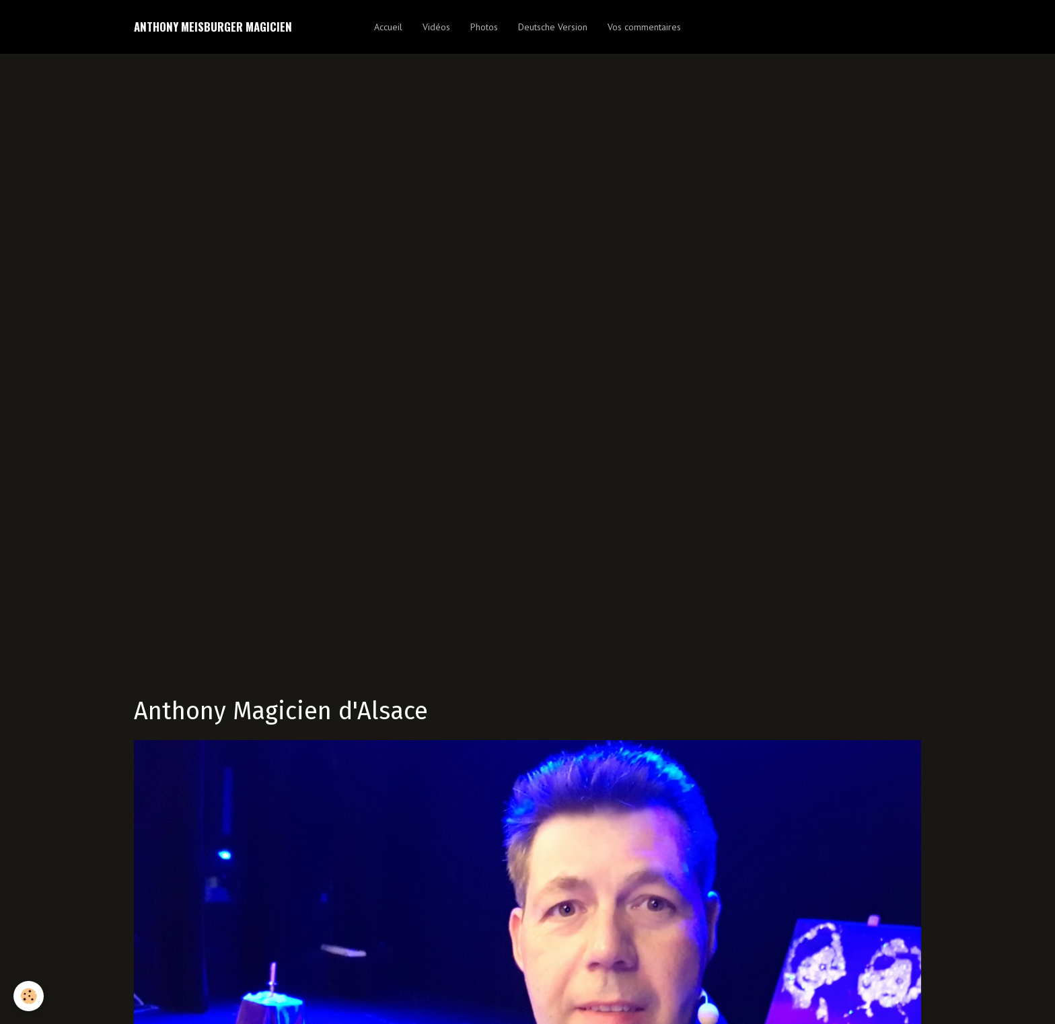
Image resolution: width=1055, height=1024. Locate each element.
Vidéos (436, 27)
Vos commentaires (644, 27)
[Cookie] (28, 996)
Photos (484, 27)
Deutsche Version (552, 27)
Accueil (388, 27)
